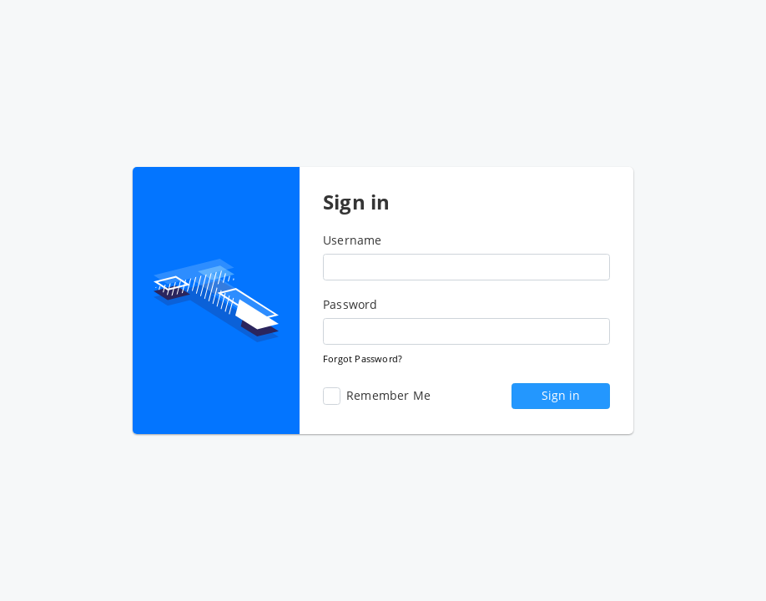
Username (352, 241)
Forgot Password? (362, 358)
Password (350, 305)
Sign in (561, 395)
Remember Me (377, 396)
